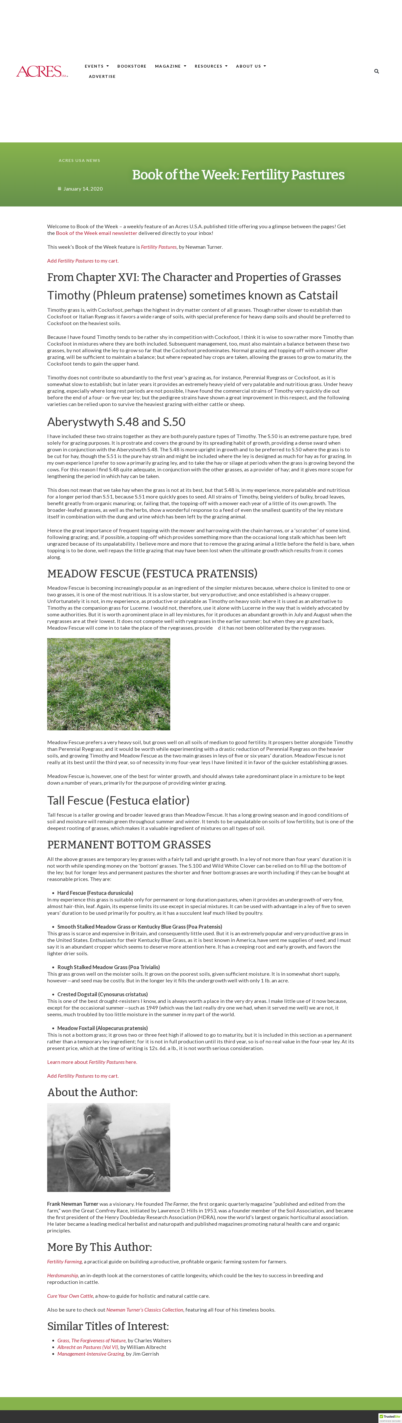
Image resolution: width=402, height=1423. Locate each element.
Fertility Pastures (159, 247)
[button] (376, 71)
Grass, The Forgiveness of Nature (91, 1340)
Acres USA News (79, 160)
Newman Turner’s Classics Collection (144, 1309)
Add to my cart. (83, 260)
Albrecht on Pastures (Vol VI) (87, 1347)
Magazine (171, 65)
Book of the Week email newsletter (96, 233)
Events (97, 65)
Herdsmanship (62, 1275)
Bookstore (132, 66)
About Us (251, 65)
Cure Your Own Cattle (70, 1296)
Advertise (102, 76)
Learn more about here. (92, 1062)
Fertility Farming (64, 1261)
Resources (211, 65)
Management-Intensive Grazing (90, 1354)
